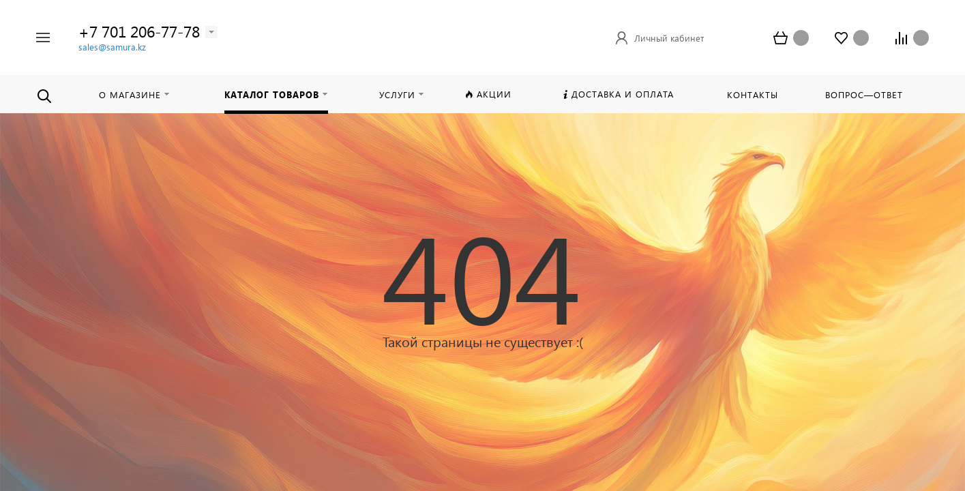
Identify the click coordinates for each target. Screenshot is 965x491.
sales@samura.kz (112, 47)
